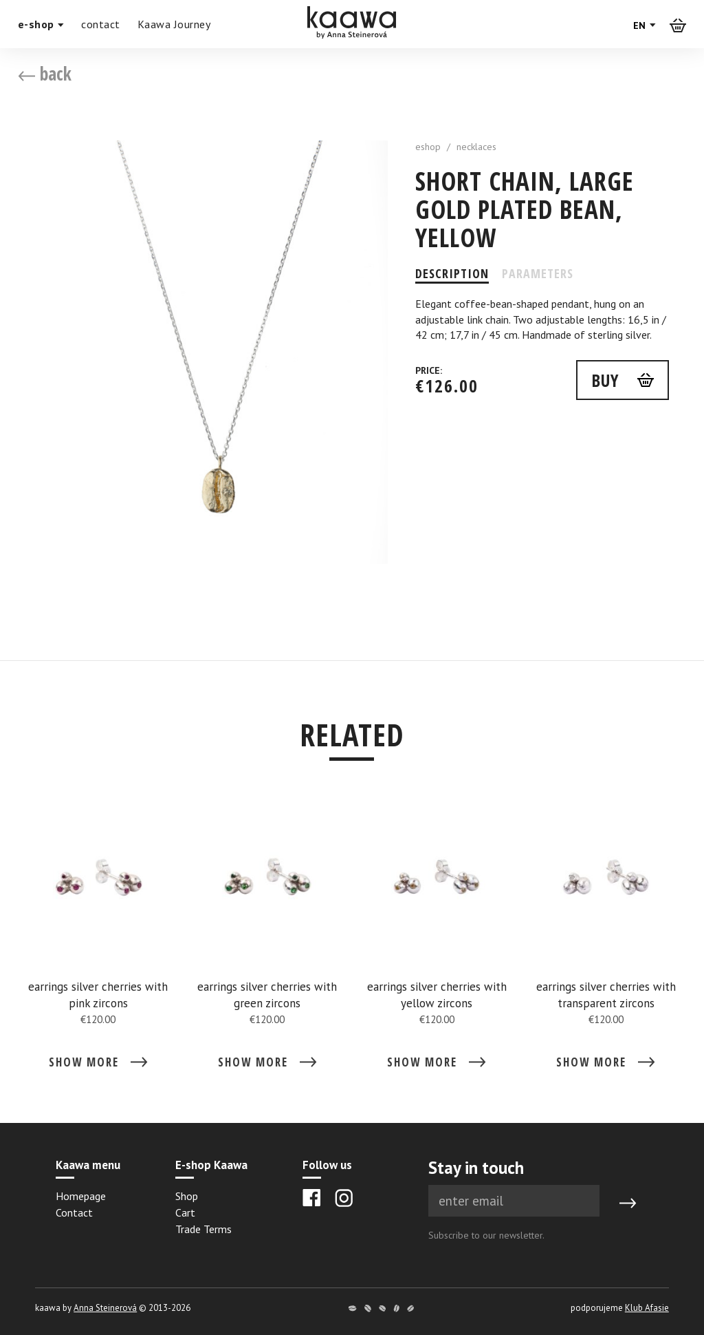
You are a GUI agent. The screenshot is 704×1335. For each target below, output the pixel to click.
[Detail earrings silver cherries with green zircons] (267, 942)
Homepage (81, 1196)
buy (605, 380)
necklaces (476, 146)
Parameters (537, 273)
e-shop (41, 24)
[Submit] (627, 1204)
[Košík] (678, 24)
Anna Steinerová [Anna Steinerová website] (105, 1308)
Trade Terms (203, 1229)
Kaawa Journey (174, 24)
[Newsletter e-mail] (514, 1201)
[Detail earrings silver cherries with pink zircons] (98, 942)
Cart (185, 1212)
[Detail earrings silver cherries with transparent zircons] (605, 942)
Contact (74, 1212)
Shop (186, 1196)
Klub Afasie (647, 1308)
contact (100, 24)
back (45, 73)
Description (452, 273)
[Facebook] (311, 1198)
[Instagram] (344, 1198)
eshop (428, 146)
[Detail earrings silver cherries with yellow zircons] (436, 942)
